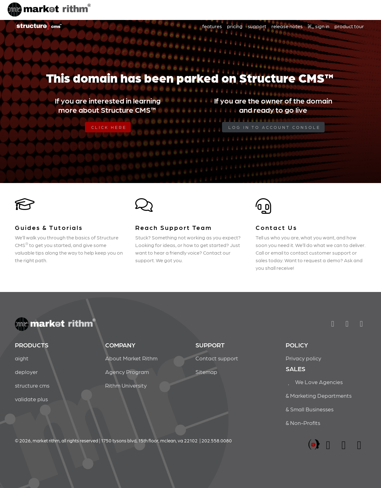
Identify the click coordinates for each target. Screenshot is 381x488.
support (257, 26)
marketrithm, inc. (314, 444)
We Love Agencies (314, 381)
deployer (26, 371)
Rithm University (126, 385)
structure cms (32, 385)
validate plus (31, 399)
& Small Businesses (309, 409)
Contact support (216, 358)
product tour (349, 26)
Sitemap (206, 371)
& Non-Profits (303, 422)
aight (22, 358)
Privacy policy (303, 358)
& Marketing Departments (319, 395)
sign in (318, 26)
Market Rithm (49, 10)
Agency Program (127, 371)
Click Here (109, 127)
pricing (235, 26)
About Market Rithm (131, 358)
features (212, 26)
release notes (287, 26)
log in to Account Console (274, 127)
